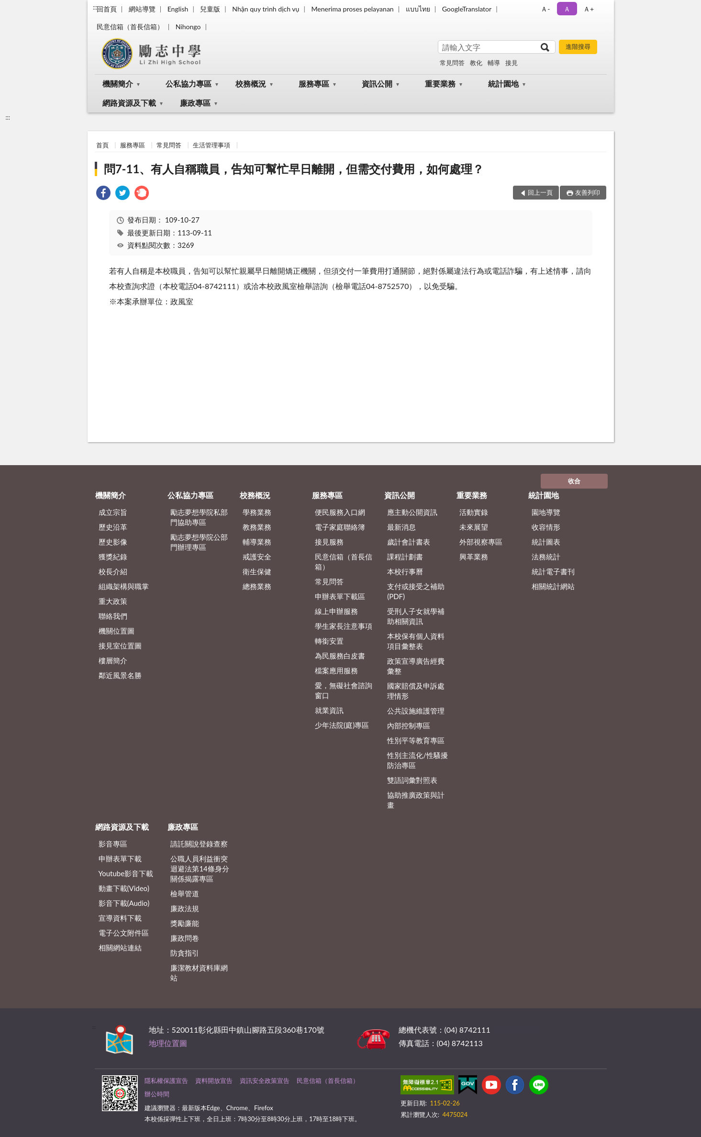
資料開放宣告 (214, 1080)
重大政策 (113, 601)
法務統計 (546, 556)
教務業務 (257, 527)
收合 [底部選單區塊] (574, 481)
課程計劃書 (405, 556)
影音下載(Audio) (124, 903)
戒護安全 (257, 556)
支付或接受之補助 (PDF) (416, 591)
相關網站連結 (120, 947)
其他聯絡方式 (515, 1029)
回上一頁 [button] (540, 192)
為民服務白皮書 (340, 655)
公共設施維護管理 (416, 710)
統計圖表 (546, 541)
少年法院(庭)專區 (342, 725)
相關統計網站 (553, 586)
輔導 (494, 63)
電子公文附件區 (124, 932)
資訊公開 (377, 83)
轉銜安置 (329, 640)
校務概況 (250, 83)
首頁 (102, 145)
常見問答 (452, 63)
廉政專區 (195, 102)
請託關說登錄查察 (199, 843)
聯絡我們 (113, 616)
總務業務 (257, 586)
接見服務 (329, 541)
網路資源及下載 (129, 102)
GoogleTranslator (467, 9)
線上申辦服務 (336, 611)
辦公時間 (157, 1094)
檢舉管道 (184, 893)
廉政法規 (184, 908)
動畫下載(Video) (124, 888)
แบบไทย (418, 9)
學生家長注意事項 (343, 626)
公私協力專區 (188, 83)
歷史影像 (113, 541)
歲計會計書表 (408, 541)
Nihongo (188, 26)
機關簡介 (117, 83)
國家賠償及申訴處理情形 (416, 690)
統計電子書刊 (553, 571)
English (178, 9)
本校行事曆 (405, 571)
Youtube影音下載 (126, 873)
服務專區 (314, 83)
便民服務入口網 (340, 512)
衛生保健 (257, 571)
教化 (476, 63)
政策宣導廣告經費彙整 (416, 666)
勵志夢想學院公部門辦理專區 (199, 542)
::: (95, 7)
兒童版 (210, 9)
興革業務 (473, 556)
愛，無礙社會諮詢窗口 (343, 690)
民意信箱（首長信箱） (130, 26)
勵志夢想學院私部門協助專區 (199, 517)
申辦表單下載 (120, 858)
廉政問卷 (184, 938)
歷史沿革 (113, 527)
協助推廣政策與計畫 (416, 800)
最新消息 (401, 527)
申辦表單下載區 (340, 596)
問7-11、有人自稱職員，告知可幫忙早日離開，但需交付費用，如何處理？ (294, 169)
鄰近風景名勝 (120, 675)
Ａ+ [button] (588, 9)
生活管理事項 (211, 145)
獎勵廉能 (184, 923)
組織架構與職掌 (124, 586)
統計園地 (503, 83)
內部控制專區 (408, 725)
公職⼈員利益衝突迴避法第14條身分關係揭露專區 (199, 868)
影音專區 (113, 843)
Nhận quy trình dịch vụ (265, 9)
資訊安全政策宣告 (264, 1080)
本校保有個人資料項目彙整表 (416, 641)
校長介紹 (113, 571)
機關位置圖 (116, 630)
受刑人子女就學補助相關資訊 (416, 616)
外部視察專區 (480, 541)
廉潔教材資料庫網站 (199, 972)
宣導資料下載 (120, 918)
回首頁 (107, 9)
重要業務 (440, 83)
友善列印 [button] (587, 192)
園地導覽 (546, 512)
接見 (511, 63)
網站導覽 (142, 9)
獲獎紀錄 (113, 556)
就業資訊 (329, 710)
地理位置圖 (168, 1043)
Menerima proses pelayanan (352, 9)
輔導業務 (257, 541)
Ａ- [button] (545, 9)
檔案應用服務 (336, 670)
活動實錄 (473, 512)
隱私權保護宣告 (166, 1080)
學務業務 (257, 512)
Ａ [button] (567, 9)
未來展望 (473, 527)
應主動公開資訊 (412, 512)
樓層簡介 (113, 660)
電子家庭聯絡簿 (340, 527)
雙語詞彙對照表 (412, 780)
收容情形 (546, 527)
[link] (103, 194)
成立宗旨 (113, 512)
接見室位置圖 (120, 645)
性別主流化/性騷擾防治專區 (417, 760)
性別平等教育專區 (416, 740)
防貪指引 (184, 952)
